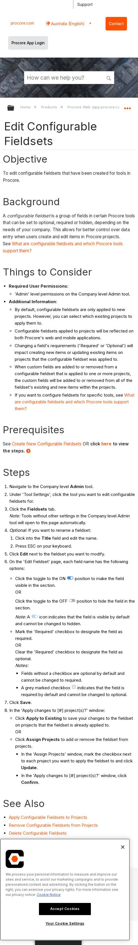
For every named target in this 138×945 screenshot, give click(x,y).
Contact (116, 23)
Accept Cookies (65, 909)
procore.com (22, 23)
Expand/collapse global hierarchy (14, 108)
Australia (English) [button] (67, 23)
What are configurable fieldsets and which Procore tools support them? (74, 401)
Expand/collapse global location (127, 106)
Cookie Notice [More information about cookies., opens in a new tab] (49, 895)
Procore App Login (28, 43)
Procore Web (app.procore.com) (96, 107)
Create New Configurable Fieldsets (47, 444)
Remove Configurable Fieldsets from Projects (53, 825)
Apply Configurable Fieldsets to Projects (48, 817)
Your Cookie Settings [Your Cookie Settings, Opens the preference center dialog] (64, 923)
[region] (65, 889)
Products (49, 107)
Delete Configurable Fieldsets (38, 833)
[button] (109, 77)
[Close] (123, 847)
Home (26, 107)
